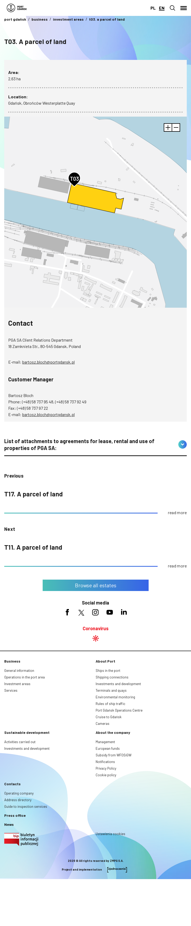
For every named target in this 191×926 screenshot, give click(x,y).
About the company (113, 732)
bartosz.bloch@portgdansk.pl (48, 361)
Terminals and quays (111, 690)
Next (9, 529)
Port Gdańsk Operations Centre (119, 710)
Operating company (19, 793)
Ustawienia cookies (110, 834)
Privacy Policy (106, 768)
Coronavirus (96, 628)
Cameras (102, 723)
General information (19, 670)
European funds (108, 748)
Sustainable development (27, 732)
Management (105, 742)
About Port (105, 661)
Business (12, 661)
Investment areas (17, 684)
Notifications (105, 762)
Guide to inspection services (25, 806)
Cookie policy (106, 775)
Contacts (12, 784)
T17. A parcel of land (33, 494)
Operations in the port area (24, 677)
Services (10, 690)
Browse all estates (95, 585)
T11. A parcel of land (33, 547)
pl (153, 7)
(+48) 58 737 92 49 (70, 401)
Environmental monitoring (115, 697)
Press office (15, 815)
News (9, 824)
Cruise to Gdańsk (109, 717)
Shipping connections (112, 677)
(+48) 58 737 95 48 (37, 401)
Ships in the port (108, 670)
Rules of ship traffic (110, 704)
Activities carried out (19, 742)
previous (14, 475)
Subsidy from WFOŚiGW (113, 755)
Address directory (18, 800)
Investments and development (118, 684)
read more (177, 512)
